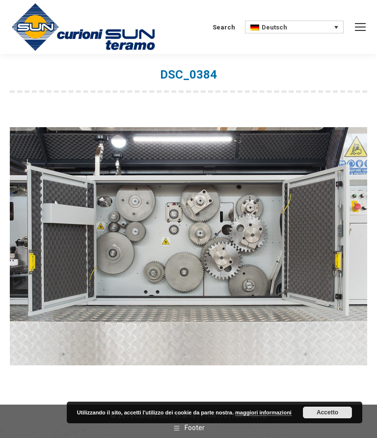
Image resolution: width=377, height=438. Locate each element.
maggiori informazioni (263, 412)
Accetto (327, 412)
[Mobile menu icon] (360, 27)
